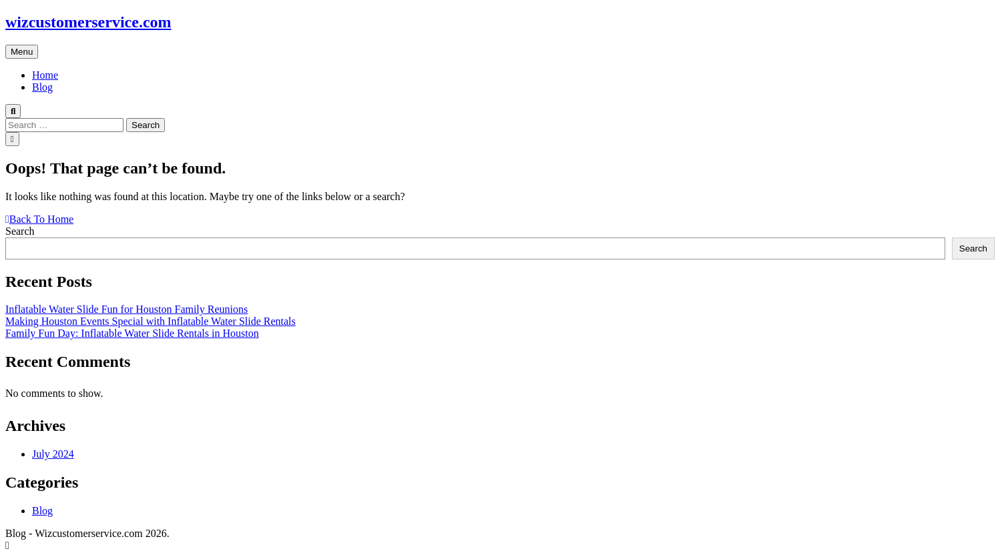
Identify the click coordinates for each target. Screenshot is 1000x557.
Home (45, 75)
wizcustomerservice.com (88, 22)
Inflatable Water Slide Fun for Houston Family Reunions (126, 309)
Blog (42, 87)
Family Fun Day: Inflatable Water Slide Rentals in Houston (132, 333)
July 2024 (53, 454)
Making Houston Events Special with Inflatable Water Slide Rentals (150, 321)
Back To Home (39, 219)
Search (20, 231)
